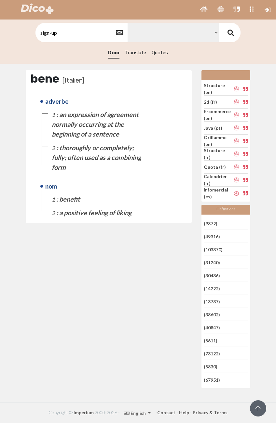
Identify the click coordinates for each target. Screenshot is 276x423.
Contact (166, 412)
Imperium (84, 412)
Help (184, 412)
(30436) (212, 275)
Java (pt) (213, 128)
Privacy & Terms (210, 412)
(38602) (212, 314)
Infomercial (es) (216, 193)
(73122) (212, 353)
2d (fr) (210, 102)
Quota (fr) (215, 167)
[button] (204, 10)
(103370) (213, 249)
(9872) (210, 223)
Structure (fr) (214, 154)
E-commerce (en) (217, 115)
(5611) (210, 340)
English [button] (135, 413)
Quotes (160, 53)
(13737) (212, 301)
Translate (135, 53)
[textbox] (81, 32)
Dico (113, 53)
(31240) (212, 262)
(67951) (212, 379)
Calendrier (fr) (215, 180)
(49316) (212, 236)
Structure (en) (214, 89)
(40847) (212, 327)
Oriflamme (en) (215, 141)
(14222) (212, 288)
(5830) (210, 366)
